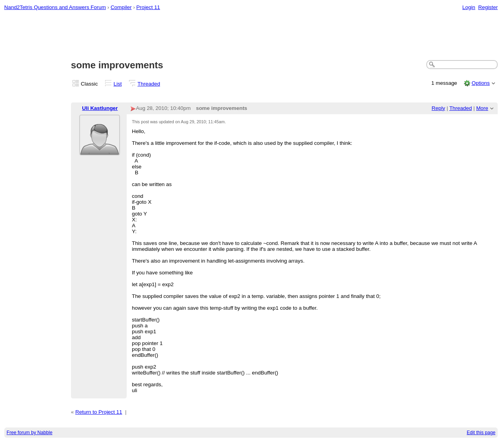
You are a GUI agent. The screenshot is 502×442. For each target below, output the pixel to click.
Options (480, 83)
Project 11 (148, 7)
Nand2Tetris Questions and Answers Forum (55, 7)
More (482, 108)
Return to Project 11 (98, 412)
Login (468, 7)
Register (488, 7)
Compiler (121, 7)
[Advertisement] (251, 35)
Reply (438, 108)
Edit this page (481, 432)
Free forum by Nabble (30, 432)
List (118, 84)
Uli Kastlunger (100, 108)
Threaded (149, 84)
